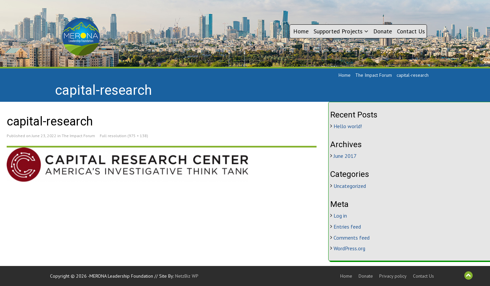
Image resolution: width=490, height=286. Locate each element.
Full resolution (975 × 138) (124, 135)
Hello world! (348, 126)
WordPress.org (349, 248)
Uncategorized (350, 186)
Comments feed (352, 237)
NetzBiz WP (186, 276)
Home (301, 31)
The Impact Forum (373, 75)
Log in (340, 215)
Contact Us (411, 31)
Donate (382, 31)
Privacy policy (393, 276)
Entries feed (347, 226)
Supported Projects (341, 31)
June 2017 (345, 156)
